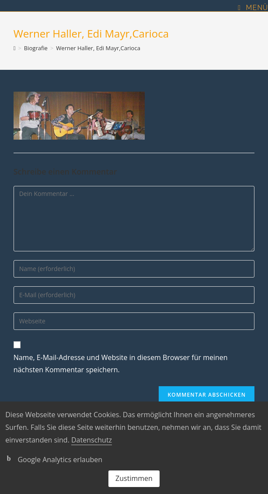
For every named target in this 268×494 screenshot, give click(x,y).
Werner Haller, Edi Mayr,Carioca (98, 48)
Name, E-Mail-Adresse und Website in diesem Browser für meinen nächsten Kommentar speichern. (121, 364)
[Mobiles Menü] (253, 7)
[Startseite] (15, 48)
